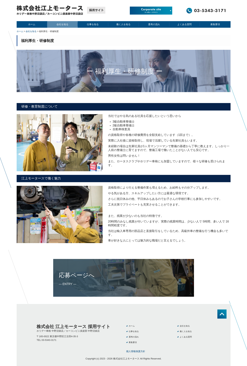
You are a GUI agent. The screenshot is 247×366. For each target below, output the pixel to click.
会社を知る (62, 24)
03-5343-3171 (49, 340)
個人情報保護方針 (135, 351)
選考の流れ (154, 24)
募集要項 (215, 24)
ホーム (31, 24)
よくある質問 (184, 24)
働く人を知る (123, 24)
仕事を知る (93, 24)
